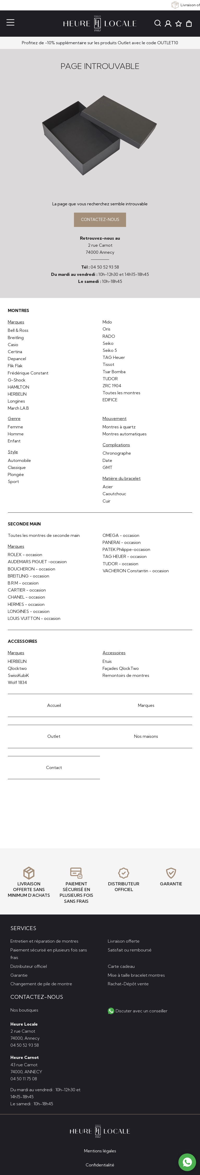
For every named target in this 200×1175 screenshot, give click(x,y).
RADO (109, 337)
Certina (15, 352)
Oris (106, 330)
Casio (13, 345)
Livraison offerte (124, 940)
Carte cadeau (121, 965)
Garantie (19, 974)
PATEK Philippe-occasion (126, 550)
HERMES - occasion (26, 605)
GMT (108, 468)
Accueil (54, 706)
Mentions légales (100, 1150)
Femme (15, 427)
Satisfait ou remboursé (130, 949)
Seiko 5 (110, 351)
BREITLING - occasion (28, 577)
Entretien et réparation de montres (44, 940)
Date (107, 461)
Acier (108, 488)
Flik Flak (15, 367)
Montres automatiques (125, 435)
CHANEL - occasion (26, 598)
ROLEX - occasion (25, 555)
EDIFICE (110, 401)
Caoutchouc (114, 495)
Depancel (17, 360)
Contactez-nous (100, 220)
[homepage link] (100, 23)
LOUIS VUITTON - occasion (34, 619)
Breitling (16, 338)
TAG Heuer (114, 358)
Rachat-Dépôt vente (128, 983)
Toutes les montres (121, 394)
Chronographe (117, 454)
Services (23, 927)
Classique (17, 468)
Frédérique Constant (28, 374)
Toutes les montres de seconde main (44, 536)
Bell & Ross (18, 331)
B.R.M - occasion (23, 584)
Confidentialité (100, 1164)
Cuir (106, 502)
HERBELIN (17, 395)
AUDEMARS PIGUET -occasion (37, 563)
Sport (13, 482)
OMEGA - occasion (121, 536)
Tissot (108, 365)
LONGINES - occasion (28, 612)
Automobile (19, 461)
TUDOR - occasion (120, 564)
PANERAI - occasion (122, 543)
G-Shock (17, 381)
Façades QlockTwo (121, 669)
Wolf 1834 (17, 683)
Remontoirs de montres (126, 676)
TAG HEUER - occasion (125, 557)
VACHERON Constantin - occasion (136, 571)
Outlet (53, 737)
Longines (16, 402)
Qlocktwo (17, 669)
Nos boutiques (24, 1009)
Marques (146, 706)
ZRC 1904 (112, 386)
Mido (107, 323)
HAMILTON (18, 388)
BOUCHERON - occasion (31, 570)
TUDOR (110, 379)
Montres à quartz (119, 427)
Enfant (14, 442)
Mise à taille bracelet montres (136, 974)
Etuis (107, 662)
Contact (54, 768)
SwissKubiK (18, 676)
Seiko (108, 344)
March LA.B (18, 409)
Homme (16, 435)
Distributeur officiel (28, 965)
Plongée (16, 475)
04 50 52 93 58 (105, 268)
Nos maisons (146, 737)
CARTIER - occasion (27, 591)
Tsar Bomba (114, 372)
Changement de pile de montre (41, 983)
